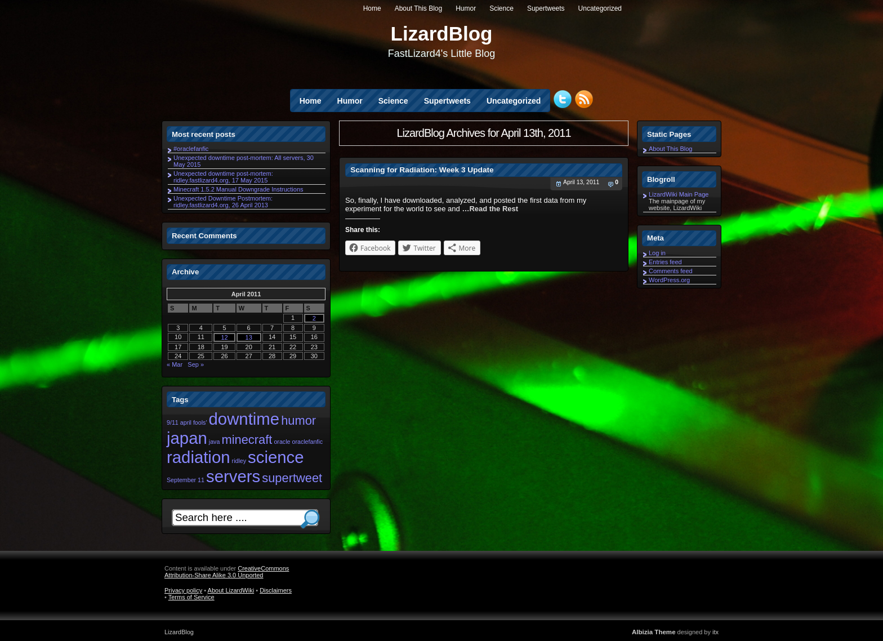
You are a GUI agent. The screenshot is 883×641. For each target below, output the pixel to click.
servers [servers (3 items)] (233, 476)
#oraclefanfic (190, 148)
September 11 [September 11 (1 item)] (185, 480)
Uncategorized (600, 8)
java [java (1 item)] (214, 441)
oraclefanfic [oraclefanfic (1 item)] (307, 441)
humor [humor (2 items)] (298, 420)
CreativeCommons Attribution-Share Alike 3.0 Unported (226, 571)
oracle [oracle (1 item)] (282, 441)
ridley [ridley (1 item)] (239, 460)
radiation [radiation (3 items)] (198, 457)
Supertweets (546, 8)
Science (501, 8)
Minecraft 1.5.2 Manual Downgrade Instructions (238, 189)
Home (372, 8)
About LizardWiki (231, 590)
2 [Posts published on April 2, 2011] (314, 318)
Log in (657, 253)
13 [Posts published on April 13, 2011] (249, 337)
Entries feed (665, 262)
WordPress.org (669, 280)
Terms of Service (191, 597)
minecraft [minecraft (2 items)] (246, 440)
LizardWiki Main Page (678, 194)
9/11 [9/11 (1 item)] (173, 422)
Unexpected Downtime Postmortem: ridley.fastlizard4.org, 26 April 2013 (223, 201)
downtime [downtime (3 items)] (244, 418)
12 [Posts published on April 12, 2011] (224, 337)
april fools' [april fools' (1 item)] (193, 422)
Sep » (196, 364)
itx (715, 632)
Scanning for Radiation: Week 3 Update (421, 170)
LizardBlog (442, 33)
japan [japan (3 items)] (187, 438)
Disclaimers (276, 590)
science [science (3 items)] (276, 457)
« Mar (174, 364)
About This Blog (419, 8)
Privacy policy (183, 590)
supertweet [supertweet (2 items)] (292, 478)
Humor (466, 8)
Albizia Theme (654, 632)
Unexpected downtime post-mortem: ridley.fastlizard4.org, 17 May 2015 (223, 177)
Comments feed (671, 271)
